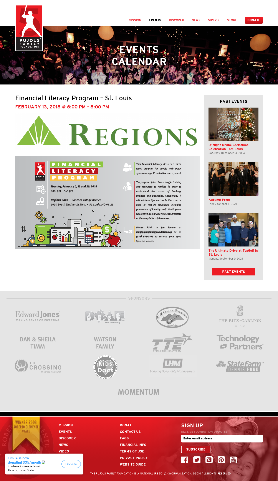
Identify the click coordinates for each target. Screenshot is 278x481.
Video (64, 451)
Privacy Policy (134, 458)
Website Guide (133, 464)
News (196, 20)
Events (155, 20)
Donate (253, 20)
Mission (135, 20)
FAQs (124, 438)
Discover (176, 20)
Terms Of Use (132, 451)
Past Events (233, 271)
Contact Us (130, 432)
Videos (213, 20)
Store (232, 20)
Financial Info (133, 445)
